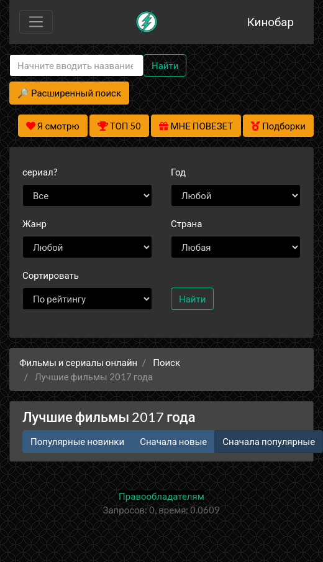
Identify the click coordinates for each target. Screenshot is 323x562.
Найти (165, 65)
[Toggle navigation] (36, 22)
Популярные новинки (77, 441)
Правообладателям (161, 496)
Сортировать (50, 275)
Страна (186, 223)
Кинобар (270, 21)
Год (178, 171)
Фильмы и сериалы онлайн (78, 362)
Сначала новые (173, 441)
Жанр (34, 223)
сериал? (40, 171)
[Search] (76, 65)
